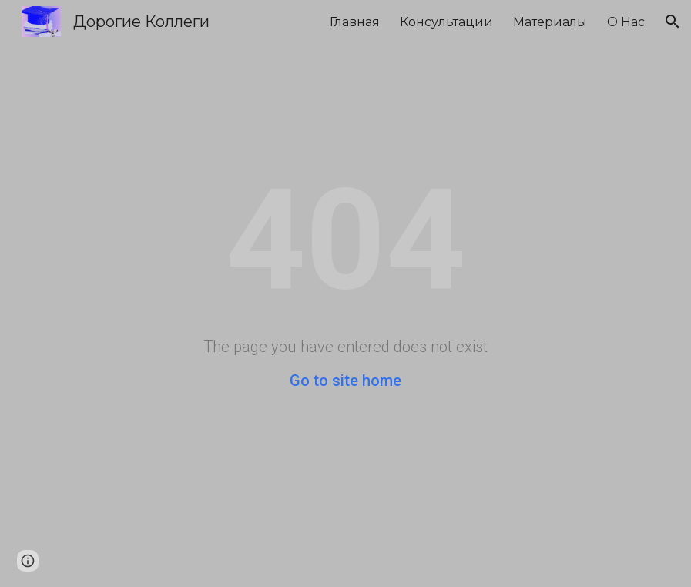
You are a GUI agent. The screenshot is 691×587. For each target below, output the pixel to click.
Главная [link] (355, 22)
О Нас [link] (626, 22)
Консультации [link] (446, 22)
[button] (672, 21)
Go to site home (345, 380)
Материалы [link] (550, 22)
